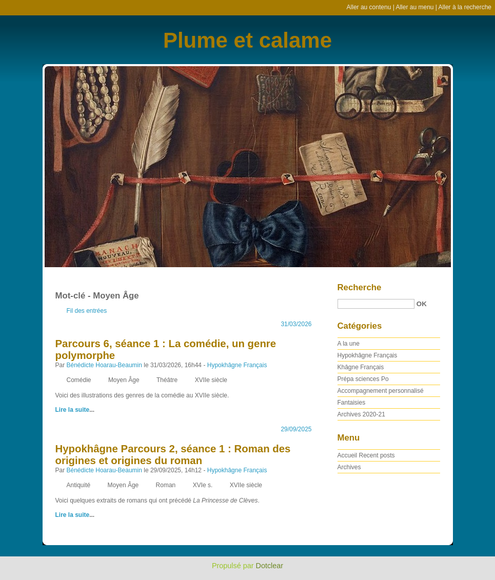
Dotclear (270, 566)
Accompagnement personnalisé (381, 390)
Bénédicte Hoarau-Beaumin (104, 365)
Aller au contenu (369, 7)
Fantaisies (352, 402)
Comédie (79, 380)
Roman (166, 485)
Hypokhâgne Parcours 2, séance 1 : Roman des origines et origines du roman (173, 454)
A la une (349, 343)
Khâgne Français (361, 367)
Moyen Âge (124, 380)
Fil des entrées (87, 310)
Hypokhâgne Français (237, 365)
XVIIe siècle (211, 380)
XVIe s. (203, 485)
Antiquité (79, 485)
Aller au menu (414, 7)
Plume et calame (247, 40)
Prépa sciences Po (363, 379)
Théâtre (166, 380)
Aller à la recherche (465, 7)
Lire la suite (72, 409)
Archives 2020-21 (361, 414)
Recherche (360, 287)
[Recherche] (376, 304)
